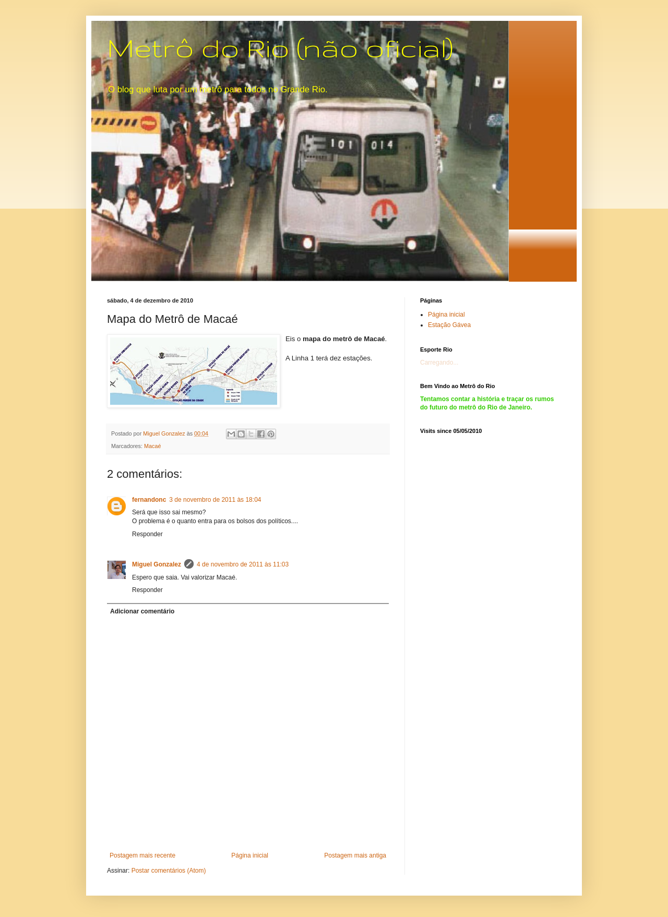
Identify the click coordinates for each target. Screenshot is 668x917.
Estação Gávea (449, 325)
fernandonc (149, 499)
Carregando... (439, 362)
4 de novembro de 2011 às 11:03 (243, 564)
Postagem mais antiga (355, 855)
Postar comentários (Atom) (169, 870)
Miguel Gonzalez (156, 564)
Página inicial (249, 855)
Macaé (152, 446)
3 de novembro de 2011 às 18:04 (215, 499)
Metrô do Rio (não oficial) (280, 47)
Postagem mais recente (142, 855)
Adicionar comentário (142, 611)
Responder (147, 534)
